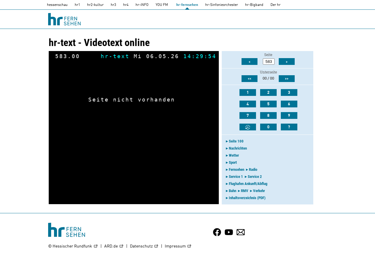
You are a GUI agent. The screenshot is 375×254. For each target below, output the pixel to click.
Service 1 (236, 176)
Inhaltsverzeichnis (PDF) (247, 198)
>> (286, 79)
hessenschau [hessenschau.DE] (57, 5)
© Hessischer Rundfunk (73, 246)
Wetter (234, 155)
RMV (244, 191)
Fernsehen (236, 169)
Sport (233, 162)
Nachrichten (238, 148)
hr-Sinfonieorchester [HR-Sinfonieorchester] (221, 5)
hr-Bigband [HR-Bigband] (254, 5)
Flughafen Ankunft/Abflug (248, 183)
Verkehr (259, 191)
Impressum (178, 246)
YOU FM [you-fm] (162, 5)
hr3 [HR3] (113, 5)
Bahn (232, 191)
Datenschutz (144, 246)
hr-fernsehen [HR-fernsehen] (187, 5)
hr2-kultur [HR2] (95, 5)
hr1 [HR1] (77, 5)
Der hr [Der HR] (275, 5)
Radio (253, 169)
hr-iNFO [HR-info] (142, 5)
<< (249, 79)
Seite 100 (236, 141)
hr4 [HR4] (125, 5)
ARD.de (114, 246)
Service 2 (255, 176)
